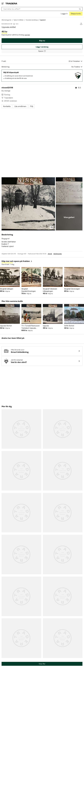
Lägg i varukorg (42, 47)
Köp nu (42, 41)
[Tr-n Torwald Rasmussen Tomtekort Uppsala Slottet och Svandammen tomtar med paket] (31, 314)
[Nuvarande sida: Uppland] (43, 20)
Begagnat (5, 239)
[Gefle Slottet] (74, 314)
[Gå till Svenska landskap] (32, 20)
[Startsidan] (11, 3)
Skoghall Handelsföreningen (28, 290)
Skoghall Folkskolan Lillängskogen (50, 290)
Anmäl (50, 254)
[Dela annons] (81, 24)
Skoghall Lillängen (6, 289)
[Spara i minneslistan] (42, 51)
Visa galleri (69, 217)
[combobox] (42, 9)
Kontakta (6, 106)
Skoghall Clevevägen (72, 289)
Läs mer (27, 35)
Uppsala (46, 326)
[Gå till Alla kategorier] (6, 20)
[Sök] (79, 9)
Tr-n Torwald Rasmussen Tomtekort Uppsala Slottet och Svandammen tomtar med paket (30, 327)
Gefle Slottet (69, 326)
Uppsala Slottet (6, 326)
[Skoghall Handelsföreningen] (31, 277)
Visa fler (42, 664)
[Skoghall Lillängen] (10, 277)
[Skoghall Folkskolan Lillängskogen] (53, 277)
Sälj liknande (57, 254)
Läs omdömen (20, 106)
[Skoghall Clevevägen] (74, 277)
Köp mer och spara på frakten (17, 261)
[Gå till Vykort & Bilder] (19, 20)
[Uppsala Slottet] (10, 314)
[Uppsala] (53, 314)
